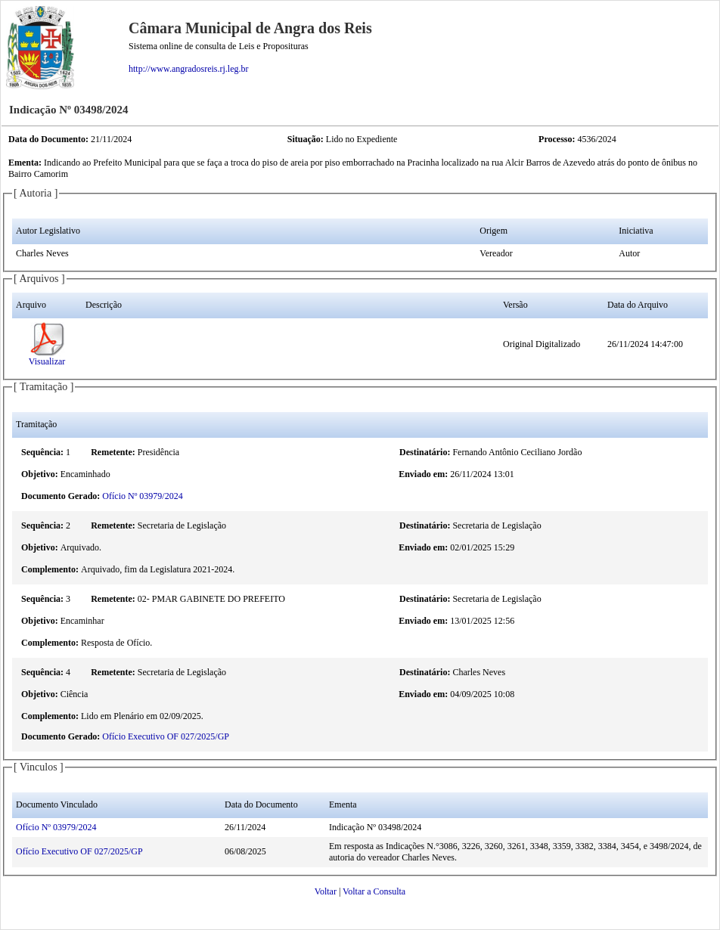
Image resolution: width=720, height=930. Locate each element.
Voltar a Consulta (374, 891)
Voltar (326, 891)
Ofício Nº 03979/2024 (142, 496)
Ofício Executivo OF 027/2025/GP (165, 736)
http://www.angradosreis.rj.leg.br (189, 69)
